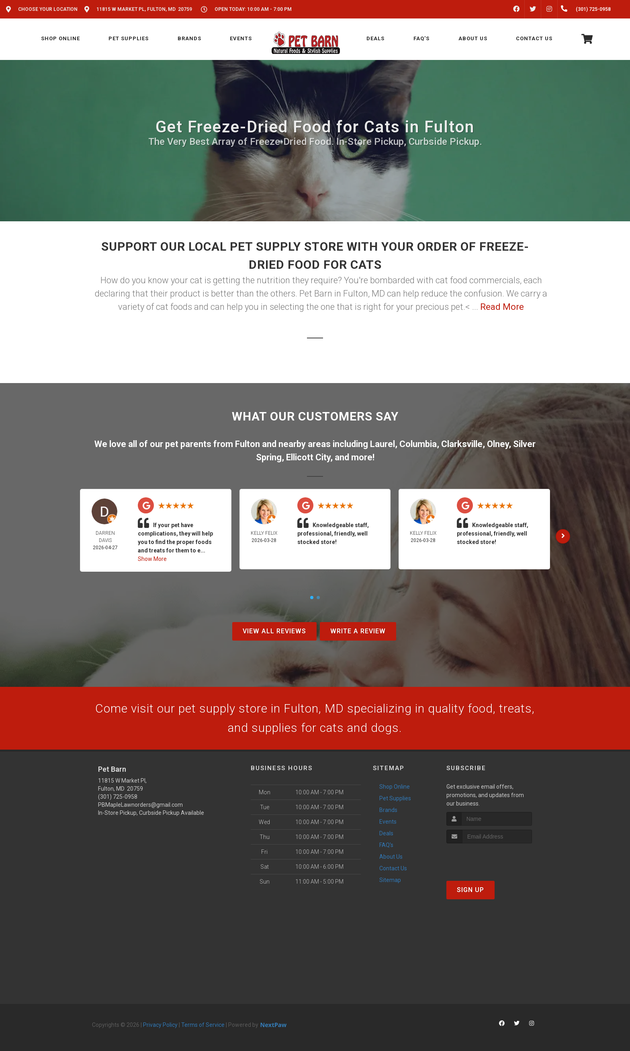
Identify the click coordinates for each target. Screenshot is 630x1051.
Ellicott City (308, 457)
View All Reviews (274, 631)
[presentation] (489, 858)
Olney (498, 444)
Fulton (247, 444)
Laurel (382, 444)
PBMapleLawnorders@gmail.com (140, 805)
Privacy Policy (160, 1025)
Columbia (418, 444)
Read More (502, 307)
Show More (152, 559)
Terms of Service (203, 1025)
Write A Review (358, 631)
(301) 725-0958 (117, 796)
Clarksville (462, 444)
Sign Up (470, 890)
